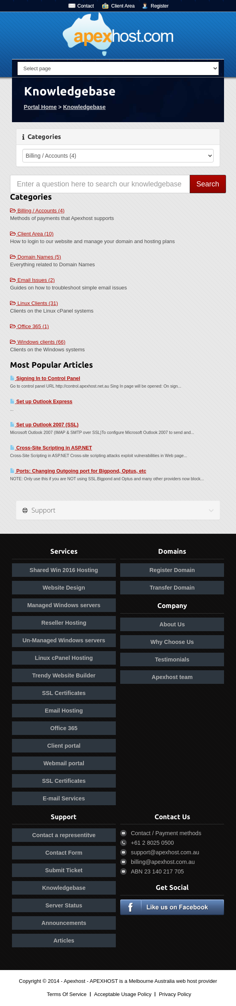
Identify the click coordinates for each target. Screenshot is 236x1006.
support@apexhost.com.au (165, 852)
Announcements (64, 923)
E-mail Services (64, 798)
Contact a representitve (63, 835)
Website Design (64, 587)
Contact (85, 6)
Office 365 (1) (29, 326)
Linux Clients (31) (34, 303)
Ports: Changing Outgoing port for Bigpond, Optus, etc (78, 471)
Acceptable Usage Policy (122, 994)
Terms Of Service (67, 994)
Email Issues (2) (32, 280)
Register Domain (172, 570)
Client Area (123, 6)
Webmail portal (64, 763)
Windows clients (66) (37, 342)
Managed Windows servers (63, 605)
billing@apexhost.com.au (163, 862)
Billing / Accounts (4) (37, 211)
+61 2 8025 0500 (152, 843)
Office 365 (63, 728)
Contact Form (63, 853)
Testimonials (172, 659)
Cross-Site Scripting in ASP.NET (51, 448)
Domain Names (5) (35, 257)
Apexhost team (172, 677)
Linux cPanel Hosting (64, 658)
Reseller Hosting (63, 623)
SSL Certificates (63, 693)
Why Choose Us (172, 642)
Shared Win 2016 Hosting (64, 570)
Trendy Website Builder (64, 675)
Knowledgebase (84, 107)
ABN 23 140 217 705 (157, 871)
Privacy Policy (175, 994)
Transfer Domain (172, 587)
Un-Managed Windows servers (63, 640)
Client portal (63, 746)
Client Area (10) (32, 234)
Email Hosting (64, 710)
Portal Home (40, 107)
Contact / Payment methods (166, 833)
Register (160, 6)
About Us (172, 624)
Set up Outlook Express (41, 401)
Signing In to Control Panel (45, 378)
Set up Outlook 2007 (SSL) (44, 425)
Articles (64, 940)
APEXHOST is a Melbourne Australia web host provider (153, 981)
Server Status (64, 905)
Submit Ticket (63, 870)
